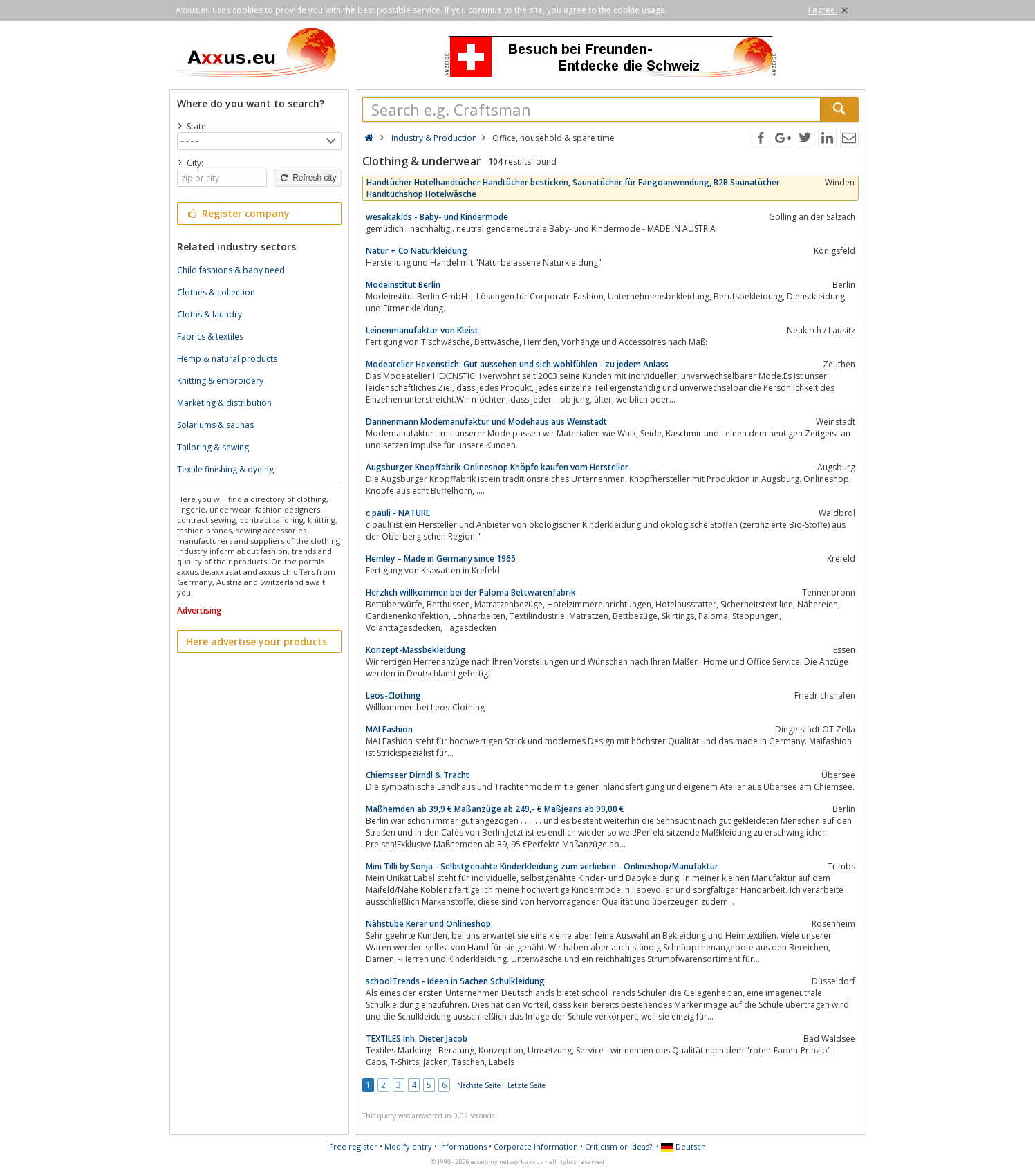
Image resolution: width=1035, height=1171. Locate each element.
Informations (463, 1146)
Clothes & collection (216, 292)
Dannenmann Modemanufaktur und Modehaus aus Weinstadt (486, 421)
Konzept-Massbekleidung (416, 650)
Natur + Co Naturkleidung (416, 251)
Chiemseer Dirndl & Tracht (417, 775)
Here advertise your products (256, 641)
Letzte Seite (526, 1085)
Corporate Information (536, 1146)
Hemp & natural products (227, 359)
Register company (238, 213)
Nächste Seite (479, 1085)
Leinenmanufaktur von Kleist (422, 330)
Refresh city (307, 178)
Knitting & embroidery (220, 381)
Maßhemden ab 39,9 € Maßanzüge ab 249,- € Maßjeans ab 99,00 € (495, 809)
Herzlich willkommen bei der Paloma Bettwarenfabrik (471, 592)
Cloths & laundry (209, 314)
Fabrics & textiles (210, 336)
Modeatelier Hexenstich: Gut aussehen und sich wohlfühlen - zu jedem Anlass (517, 364)
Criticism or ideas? (618, 1146)
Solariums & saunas (215, 425)
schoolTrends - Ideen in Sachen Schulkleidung (455, 981)
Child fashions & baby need (231, 270)
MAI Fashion (389, 729)
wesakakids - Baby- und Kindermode (437, 217)
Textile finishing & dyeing (225, 469)
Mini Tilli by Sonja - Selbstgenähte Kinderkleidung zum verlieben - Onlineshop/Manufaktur (542, 866)
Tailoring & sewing (213, 447)
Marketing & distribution (224, 403)
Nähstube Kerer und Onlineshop (428, 924)
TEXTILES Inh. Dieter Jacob (416, 1038)
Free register (353, 1146)
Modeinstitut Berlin (403, 285)
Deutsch (683, 1146)
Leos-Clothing (393, 695)
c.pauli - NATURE (398, 513)
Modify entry (408, 1146)
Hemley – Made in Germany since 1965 (441, 558)
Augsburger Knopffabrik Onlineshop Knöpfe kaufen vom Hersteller (497, 467)
